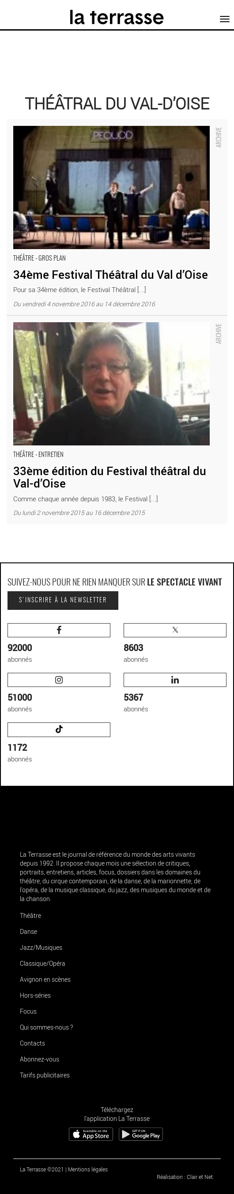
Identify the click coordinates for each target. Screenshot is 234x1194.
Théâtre (30, 915)
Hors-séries (35, 995)
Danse (28, 931)
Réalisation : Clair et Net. (185, 1176)
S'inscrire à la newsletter (63, 600)
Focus (28, 1011)
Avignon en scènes (45, 979)
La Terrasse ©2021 (42, 1169)
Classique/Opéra (42, 963)
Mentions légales (88, 1169)
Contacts (32, 1043)
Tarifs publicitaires (45, 1075)
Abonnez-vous (39, 1059)
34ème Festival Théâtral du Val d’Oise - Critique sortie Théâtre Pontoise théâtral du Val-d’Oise (109, 128)
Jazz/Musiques (41, 947)
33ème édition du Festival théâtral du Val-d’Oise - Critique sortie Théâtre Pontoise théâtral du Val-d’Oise (110, 325)
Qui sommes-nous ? (46, 1027)
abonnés (59, 643)
